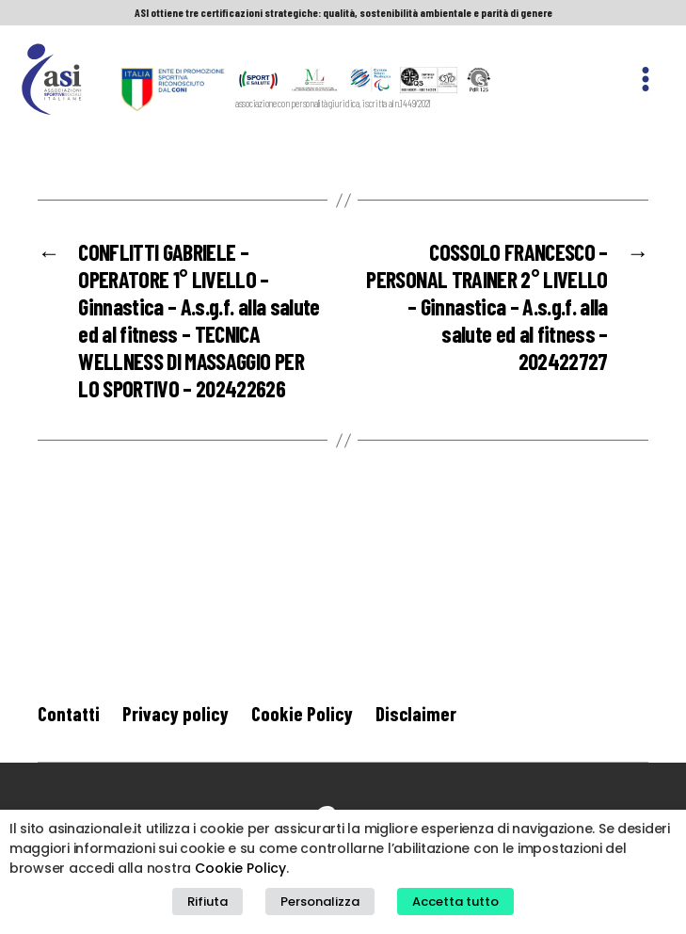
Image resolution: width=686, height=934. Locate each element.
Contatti (69, 713)
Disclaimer (415, 713)
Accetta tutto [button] (455, 901)
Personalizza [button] (319, 901)
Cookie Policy (302, 713)
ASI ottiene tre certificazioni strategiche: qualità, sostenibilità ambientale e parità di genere (343, 12)
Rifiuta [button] (207, 901)
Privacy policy (175, 713)
